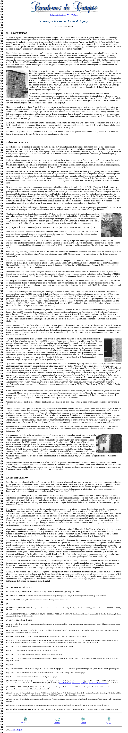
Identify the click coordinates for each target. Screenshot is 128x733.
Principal (54, 15)
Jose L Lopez (16, 730)
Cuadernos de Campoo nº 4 (98, 683)
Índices (75, 15)
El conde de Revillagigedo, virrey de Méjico (73, 683)
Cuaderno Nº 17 (65, 15)
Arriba (109, 723)
